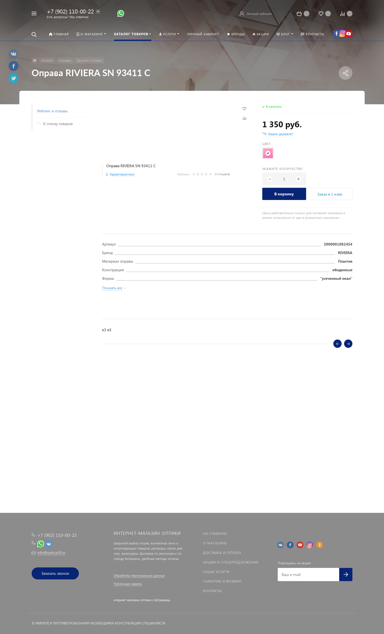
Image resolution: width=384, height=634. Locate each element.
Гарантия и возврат (222, 581)
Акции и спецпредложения (230, 562)
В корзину (284, 193)
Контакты (212, 590)
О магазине (215, 543)
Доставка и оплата (222, 552)
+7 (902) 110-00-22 (70, 11)
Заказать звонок (55, 573)
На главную (215, 533)
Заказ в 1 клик (329, 194)
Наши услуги (216, 571)
